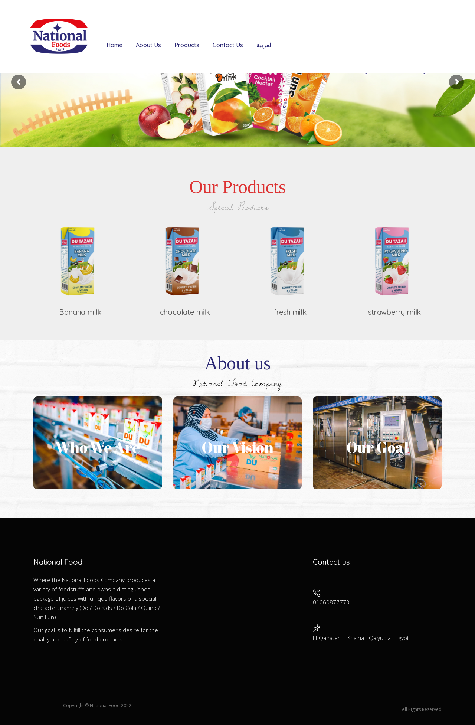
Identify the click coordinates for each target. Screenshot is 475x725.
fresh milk (290, 312)
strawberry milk (394, 312)
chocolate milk (185, 312)
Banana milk (80, 312)
